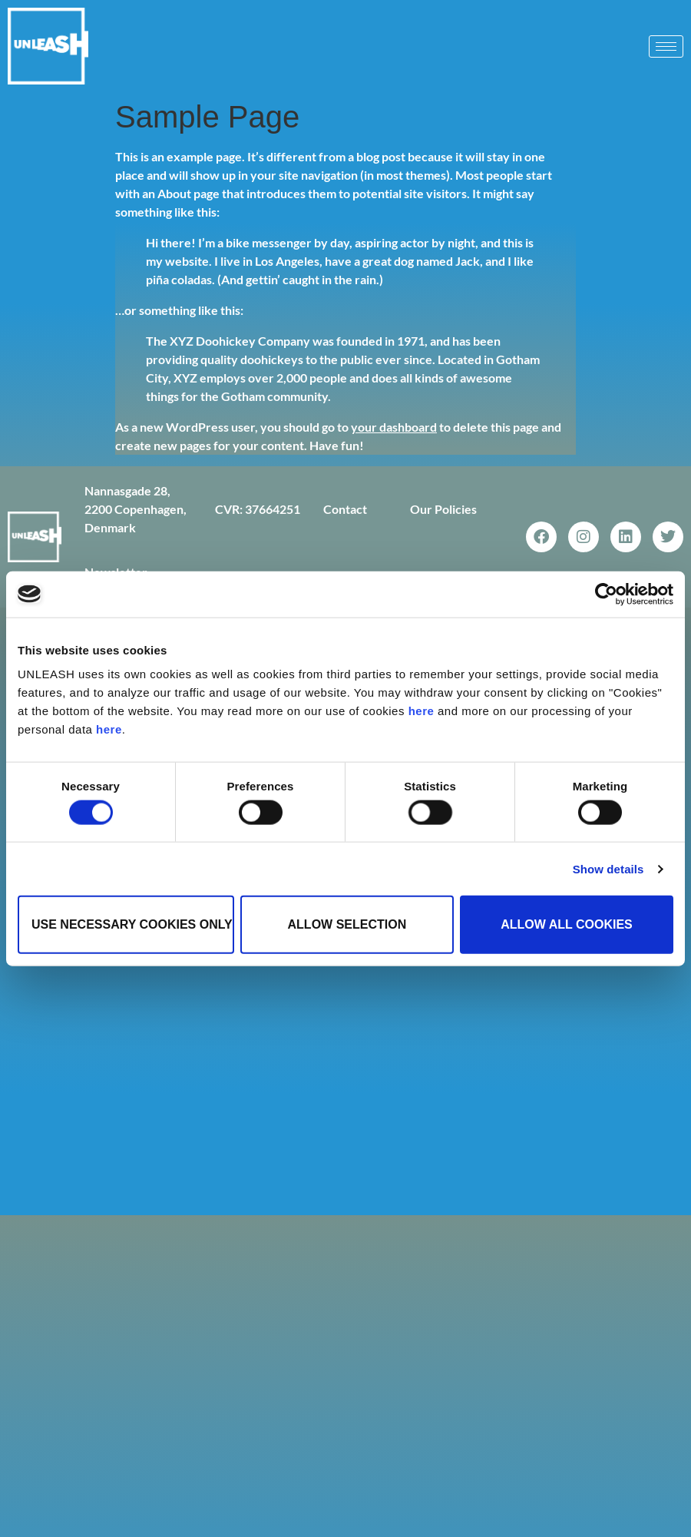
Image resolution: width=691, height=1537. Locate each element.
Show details (608, 868)
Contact (345, 509)
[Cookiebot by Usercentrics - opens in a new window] (606, 593)
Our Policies (443, 509)
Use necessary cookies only (132, 924)
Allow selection (347, 924)
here (421, 710)
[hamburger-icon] (666, 46)
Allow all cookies (567, 924)
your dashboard (394, 426)
